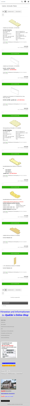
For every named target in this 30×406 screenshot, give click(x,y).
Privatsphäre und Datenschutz (6, 333)
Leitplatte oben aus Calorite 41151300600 (11, 235)
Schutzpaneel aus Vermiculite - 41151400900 (12, 128)
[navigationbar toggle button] (28, 1)
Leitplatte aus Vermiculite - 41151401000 (11, 27)
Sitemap (4, 305)
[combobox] (11, 11)
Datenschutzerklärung (5, 337)
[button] (3, 11)
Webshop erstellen (10, 404)
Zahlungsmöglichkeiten (5, 335)
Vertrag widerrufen (5, 400)
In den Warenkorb (15, 53)
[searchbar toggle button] (22, 1)
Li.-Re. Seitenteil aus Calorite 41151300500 (11, 265)
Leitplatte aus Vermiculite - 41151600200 (11, 66)
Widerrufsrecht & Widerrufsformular (7, 326)
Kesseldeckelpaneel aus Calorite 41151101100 (12, 199)
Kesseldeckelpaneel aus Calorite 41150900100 (12, 166)
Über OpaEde (3, 324)
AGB (2, 328)
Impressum (3, 322)
